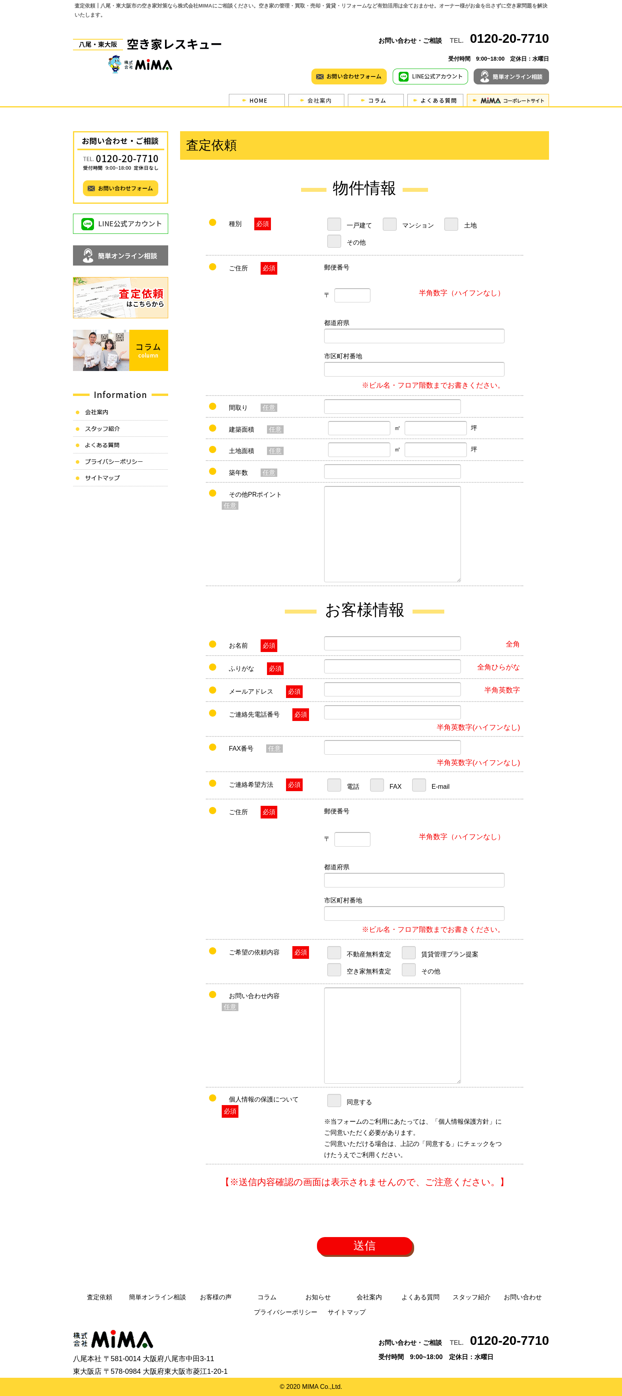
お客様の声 (216, 1297)
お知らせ (318, 1297)
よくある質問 (420, 1297)
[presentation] (364, 1215)
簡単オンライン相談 (157, 1297)
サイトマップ (347, 1312)
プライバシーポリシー (285, 1312)
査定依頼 (99, 1297)
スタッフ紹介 (472, 1297)
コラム (266, 1297)
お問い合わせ (523, 1297)
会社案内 (369, 1297)
